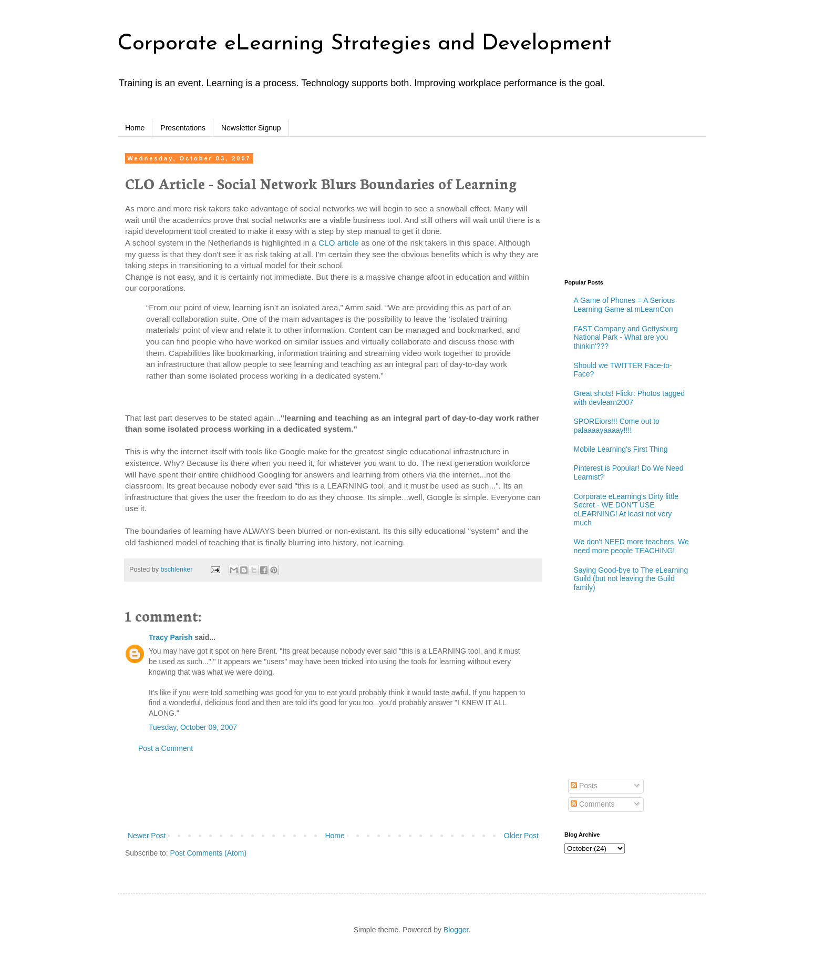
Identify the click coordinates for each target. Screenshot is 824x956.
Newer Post (147, 835)
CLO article (338, 242)
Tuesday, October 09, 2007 (193, 727)
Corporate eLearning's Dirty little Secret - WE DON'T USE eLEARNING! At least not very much (626, 509)
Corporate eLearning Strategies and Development (364, 44)
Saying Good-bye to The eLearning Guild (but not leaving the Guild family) (631, 579)
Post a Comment (165, 748)
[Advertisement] (333, 792)
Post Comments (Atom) (208, 853)
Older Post (521, 835)
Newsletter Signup (251, 128)
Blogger (456, 930)
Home (135, 128)
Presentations (182, 128)
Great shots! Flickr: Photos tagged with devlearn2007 (629, 397)
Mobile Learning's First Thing (621, 449)
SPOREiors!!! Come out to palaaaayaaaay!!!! (617, 425)
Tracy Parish (170, 637)
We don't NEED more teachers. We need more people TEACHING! (631, 546)
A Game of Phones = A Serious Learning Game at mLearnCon (624, 304)
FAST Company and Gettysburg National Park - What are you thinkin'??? (626, 337)
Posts (584, 785)
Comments (593, 804)
